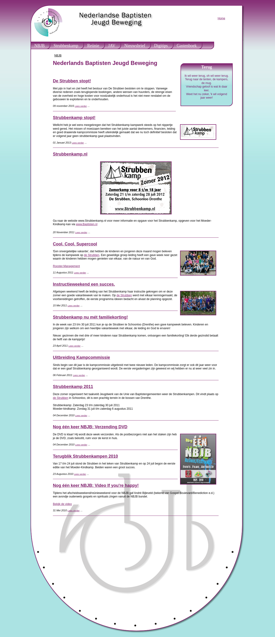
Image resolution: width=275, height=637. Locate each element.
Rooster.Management (66, 266)
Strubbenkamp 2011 (73, 386)
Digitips (161, 45)
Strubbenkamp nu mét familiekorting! (90, 317)
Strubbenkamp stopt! (74, 117)
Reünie (93, 45)
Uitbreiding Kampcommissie (81, 357)
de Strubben (91, 255)
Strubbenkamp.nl (70, 154)
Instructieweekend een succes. (84, 284)
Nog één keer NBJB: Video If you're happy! (96, 485)
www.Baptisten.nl (86, 224)
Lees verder (81, 106)
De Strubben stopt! (72, 81)
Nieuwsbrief (134, 45)
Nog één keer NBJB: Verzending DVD (90, 427)
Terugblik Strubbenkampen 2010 (85, 456)
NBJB (39, 45)
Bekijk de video (62, 504)
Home (221, 18)
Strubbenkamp (66, 45)
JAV (111, 45)
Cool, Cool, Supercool (75, 244)
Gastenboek (187, 45)
